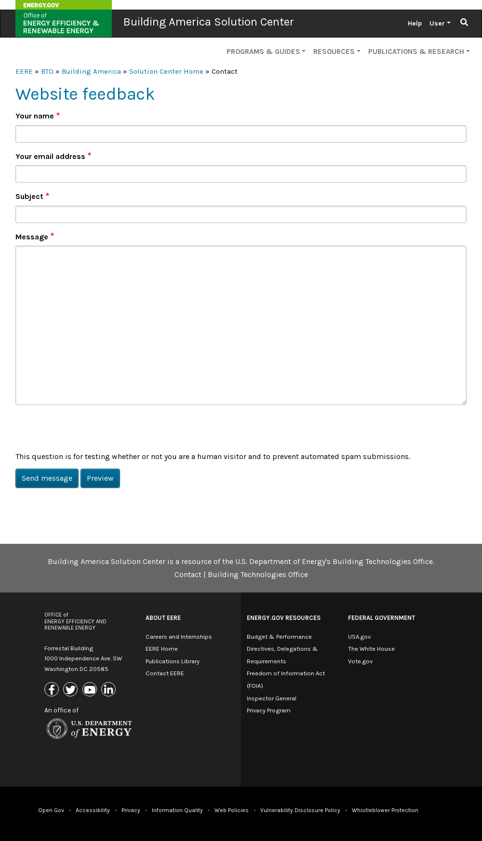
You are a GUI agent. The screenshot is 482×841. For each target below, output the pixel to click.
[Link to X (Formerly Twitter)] (71, 690)
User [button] (437, 23)
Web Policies (231, 810)
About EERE (163, 617)
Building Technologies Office (258, 574)
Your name (34, 115)
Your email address (50, 156)
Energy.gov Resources (284, 617)
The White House (371, 648)
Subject (29, 196)
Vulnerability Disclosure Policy (300, 810)
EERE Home (162, 648)
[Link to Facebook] (52, 690)
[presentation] (88, 431)
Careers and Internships (179, 636)
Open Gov (51, 810)
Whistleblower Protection (385, 810)
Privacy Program (269, 710)
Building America (91, 71)
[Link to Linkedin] (109, 690)
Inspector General (271, 698)
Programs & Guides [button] (263, 51)
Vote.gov (360, 661)
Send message (47, 478)
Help (415, 23)
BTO (47, 71)
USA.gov (359, 636)
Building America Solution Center (208, 21)
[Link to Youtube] (90, 690)
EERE (24, 71)
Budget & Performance (279, 636)
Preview (100, 478)
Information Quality (177, 810)
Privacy (130, 810)
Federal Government (381, 617)
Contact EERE (165, 673)
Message (31, 236)
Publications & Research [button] (416, 51)
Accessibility (93, 810)
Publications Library (173, 661)
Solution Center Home (166, 71)
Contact (187, 574)
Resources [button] (334, 51)
